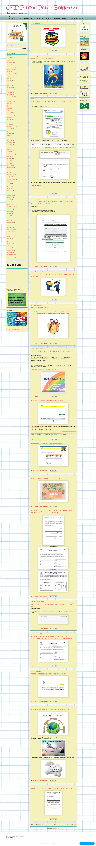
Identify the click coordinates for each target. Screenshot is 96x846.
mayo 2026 (9, 55)
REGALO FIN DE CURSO (40, 308)
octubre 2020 (10, 204)
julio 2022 (9, 156)
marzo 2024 (10, 112)
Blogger (57, 843)
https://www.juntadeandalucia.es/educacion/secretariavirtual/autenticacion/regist (58, 147)
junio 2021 (9, 186)
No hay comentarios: (44, 50)
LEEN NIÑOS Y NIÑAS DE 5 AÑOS (43, 59)
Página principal (12, 16)
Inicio (54, 824)
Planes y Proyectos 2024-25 (44, 18)
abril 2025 (9, 85)
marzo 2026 (10, 60)
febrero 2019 (10, 250)
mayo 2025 (9, 83)
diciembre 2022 (10, 147)
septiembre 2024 (11, 101)
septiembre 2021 (11, 179)
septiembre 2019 (11, 234)
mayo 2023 (9, 135)
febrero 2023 (10, 142)
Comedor (76, 16)
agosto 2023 (10, 128)
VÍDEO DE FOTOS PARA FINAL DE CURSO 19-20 (48, 674)
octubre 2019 (10, 231)
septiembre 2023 (11, 126)
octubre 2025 (10, 71)
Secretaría (50, 16)
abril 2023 (9, 138)
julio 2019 (9, 238)
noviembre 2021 (11, 174)
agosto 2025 (10, 76)
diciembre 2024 (10, 94)
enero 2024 (10, 117)
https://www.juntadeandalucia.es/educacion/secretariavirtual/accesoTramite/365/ (52, 142)
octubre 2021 (10, 176)
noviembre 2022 (11, 149)
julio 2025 (9, 78)
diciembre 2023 (10, 119)
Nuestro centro (23, 16)
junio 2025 (9, 80)
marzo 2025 (10, 87)
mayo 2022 (9, 160)
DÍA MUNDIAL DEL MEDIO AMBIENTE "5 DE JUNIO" (50, 709)
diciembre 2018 (10, 252)
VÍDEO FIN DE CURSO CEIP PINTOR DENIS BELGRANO (51, 351)
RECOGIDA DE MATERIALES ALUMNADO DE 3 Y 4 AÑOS (52, 789)
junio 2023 (9, 133)
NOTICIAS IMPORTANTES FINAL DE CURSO (47, 401)
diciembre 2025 (10, 67)
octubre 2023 (10, 124)
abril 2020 (9, 218)
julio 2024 (9, 103)
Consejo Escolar (12, 18)
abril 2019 (9, 245)
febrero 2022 (10, 167)
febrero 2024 (10, 115)
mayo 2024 (9, 108)
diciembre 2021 (10, 172)
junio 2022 (9, 158)
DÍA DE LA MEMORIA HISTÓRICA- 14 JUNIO (47, 479)
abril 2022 (9, 163)
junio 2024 (9, 105)
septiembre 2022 (11, 154)
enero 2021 (10, 197)
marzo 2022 (10, 165)
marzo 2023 (10, 140)
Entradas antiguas (71, 824)
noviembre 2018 (11, 254)
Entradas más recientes (37, 824)
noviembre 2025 (11, 69)
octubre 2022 (10, 151)
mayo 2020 (9, 215)
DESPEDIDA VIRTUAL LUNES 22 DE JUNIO (46, 443)
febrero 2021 (10, 195)
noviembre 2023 (11, 121)
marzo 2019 (10, 247)
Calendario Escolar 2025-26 (37, 16)
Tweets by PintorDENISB (13, 329)
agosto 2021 (10, 181)
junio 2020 (9, 213)
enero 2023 (10, 144)
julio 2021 (9, 183)
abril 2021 (9, 190)
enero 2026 (10, 64)
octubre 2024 (10, 99)
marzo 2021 (10, 192)
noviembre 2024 (11, 96)
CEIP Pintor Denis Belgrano (41, 7)
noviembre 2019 (11, 229)
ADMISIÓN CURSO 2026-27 (76, 18)
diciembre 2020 (10, 199)
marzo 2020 (10, 220)
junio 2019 (9, 241)
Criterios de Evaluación (60, 18)
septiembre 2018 (11, 257)
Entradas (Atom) (56, 828)
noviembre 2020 (11, 202)
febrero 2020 (10, 222)
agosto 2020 (10, 209)
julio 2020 (9, 211)
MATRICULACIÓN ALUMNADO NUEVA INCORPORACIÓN (52, 101)
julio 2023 (9, 131)
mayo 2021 (9, 188)
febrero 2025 (10, 89)
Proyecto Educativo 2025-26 (26, 18)
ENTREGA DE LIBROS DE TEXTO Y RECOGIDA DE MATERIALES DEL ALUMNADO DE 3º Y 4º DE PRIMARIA (51, 637)
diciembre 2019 (10, 227)
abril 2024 (9, 110)
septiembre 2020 (11, 206)
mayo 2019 (9, 243)
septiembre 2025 (11, 73)
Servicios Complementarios (63, 16)
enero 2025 (10, 92)
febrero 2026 (10, 62)
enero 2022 (10, 170)
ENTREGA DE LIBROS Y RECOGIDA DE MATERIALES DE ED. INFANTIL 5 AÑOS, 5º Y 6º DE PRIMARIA (53, 511)
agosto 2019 (10, 236)
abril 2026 (9, 57)
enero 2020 (10, 225)
